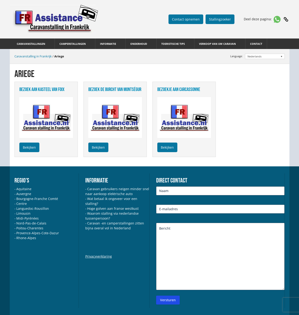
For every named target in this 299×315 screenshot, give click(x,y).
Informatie (108, 44)
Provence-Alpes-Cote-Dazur (37, 233)
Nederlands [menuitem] (254, 56)
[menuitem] (265, 56)
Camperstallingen (72, 44)
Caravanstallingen (31, 44)
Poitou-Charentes (29, 228)
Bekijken (29, 147)
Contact (256, 44)
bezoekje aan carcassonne (178, 89)
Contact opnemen (186, 19)
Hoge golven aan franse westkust (113, 208)
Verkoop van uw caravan (217, 44)
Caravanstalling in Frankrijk (33, 56)
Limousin (23, 213)
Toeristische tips (173, 44)
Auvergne (23, 194)
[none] (265, 56)
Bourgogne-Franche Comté (37, 198)
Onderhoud (138, 44)
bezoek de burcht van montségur (114, 89)
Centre (21, 203)
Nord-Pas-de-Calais (31, 223)
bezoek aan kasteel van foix (42, 89)
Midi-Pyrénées (27, 218)
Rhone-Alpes (26, 238)
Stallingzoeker (220, 19)
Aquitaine (23, 189)
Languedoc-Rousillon (32, 208)
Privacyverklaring (98, 256)
